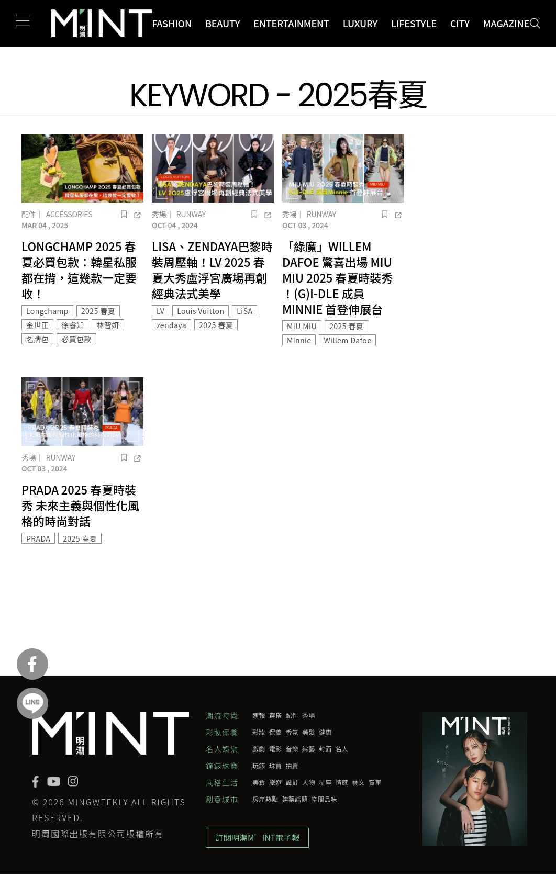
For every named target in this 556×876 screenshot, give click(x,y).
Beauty (222, 23)
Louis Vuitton (200, 311)
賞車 (375, 782)
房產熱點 (265, 799)
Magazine (506, 23)
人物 (308, 782)
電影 (275, 749)
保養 (275, 732)
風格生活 (222, 782)
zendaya (171, 325)
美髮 (308, 732)
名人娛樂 (222, 749)
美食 (258, 782)
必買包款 (76, 339)
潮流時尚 (222, 715)
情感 (342, 782)
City (460, 23)
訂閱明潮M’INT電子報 (260, 839)
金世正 (37, 325)
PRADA (38, 538)
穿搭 (275, 715)
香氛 (291, 732)
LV (160, 311)
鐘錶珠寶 (222, 765)
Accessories (69, 214)
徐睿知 (72, 325)
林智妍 (107, 325)
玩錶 (258, 765)
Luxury (360, 23)
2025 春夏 (98, 311)
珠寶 (275, 765)
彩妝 (258, 732)
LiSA (244, 311)
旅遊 (275, 782)
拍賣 (291, 765)
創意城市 (222, 799)
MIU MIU (302, 326)
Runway (191, 214)
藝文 (358, 782)
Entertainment (291, 23)
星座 (325, 782)
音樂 (291, 749)
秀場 (159, 214)
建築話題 (294, 799)
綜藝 (308, 749)
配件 (28, 214)
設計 (291, 782)
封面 (325, 749)
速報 (258, 715)
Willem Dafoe (347, 340)
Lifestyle (414, 23)
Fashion (172, 23)
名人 (342, 749)
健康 (325, 732)
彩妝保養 (222, 732)
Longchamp (47, 311)
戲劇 (258, 749)
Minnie (299, 340)
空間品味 (324, 799)
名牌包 (37, 339)
